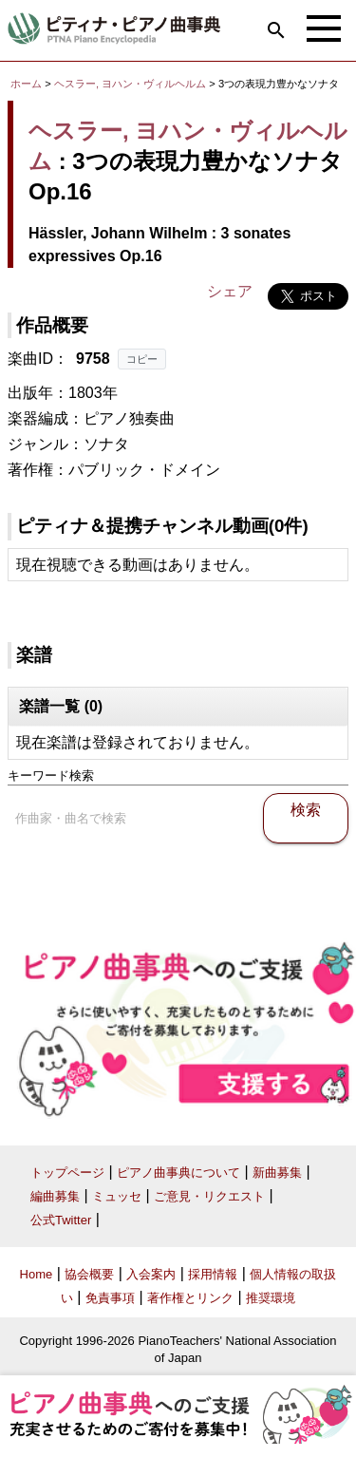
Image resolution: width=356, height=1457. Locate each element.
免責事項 (110, 1298)
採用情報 (212, 1274)
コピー (142, 359)
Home (36, 1274)
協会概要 (89, 1274)
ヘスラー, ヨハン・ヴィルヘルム (130, 83)
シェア (230, 291)
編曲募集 (55, 1196)
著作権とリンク (190, 1298)
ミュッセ (116, 1196)
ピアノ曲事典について (178, 1172)
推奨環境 (270, 1298)
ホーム (26, 83)
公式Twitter (60, 1220)
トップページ (67, 1172)
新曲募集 (277, 1172)
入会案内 (151, 1274)
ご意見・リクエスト (209, 1196)
